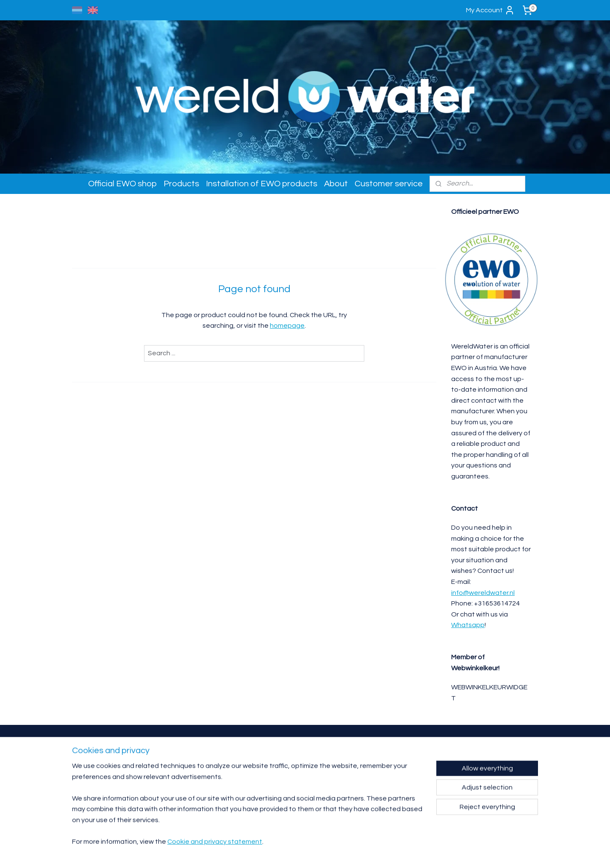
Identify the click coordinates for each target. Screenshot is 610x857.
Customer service (389, 184)
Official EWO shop (122, 184)
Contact (370, 751)
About (336, 184)
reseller (175, 763)
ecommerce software (319, 841)
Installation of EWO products (261, 184)
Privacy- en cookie (379, 787)
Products (181, 184)
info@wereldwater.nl (483, 592)
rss (290, 841)
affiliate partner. (200, 763)
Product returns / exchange (386, 763)
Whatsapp (468, 625)
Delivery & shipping (379, 769)
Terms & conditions (379, 775)
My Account (490, 10)
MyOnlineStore (388, 841)
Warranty (372, 757)
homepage (287, 325)
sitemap (275, 841)
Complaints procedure (382, 781)
